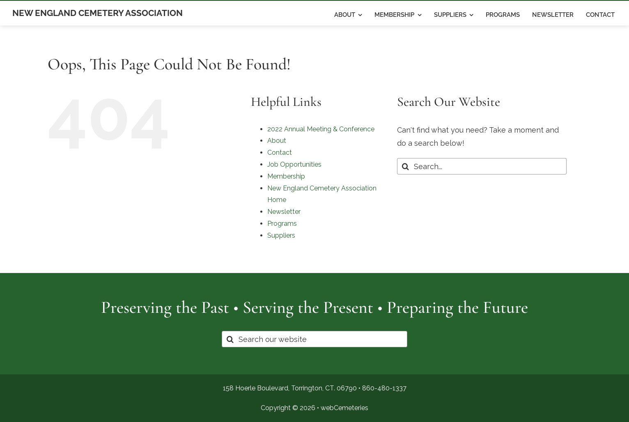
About (276, 140)
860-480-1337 (384, 388)
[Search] (405, 166)
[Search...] (482, 166)
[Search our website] (314, 339)
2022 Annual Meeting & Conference (320, 129)
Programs (282, 223)
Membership (286, 176)
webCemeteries (344, 408)
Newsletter (284, 212)
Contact (279, 152)
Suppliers (281, 235)
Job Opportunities (294, 164)
